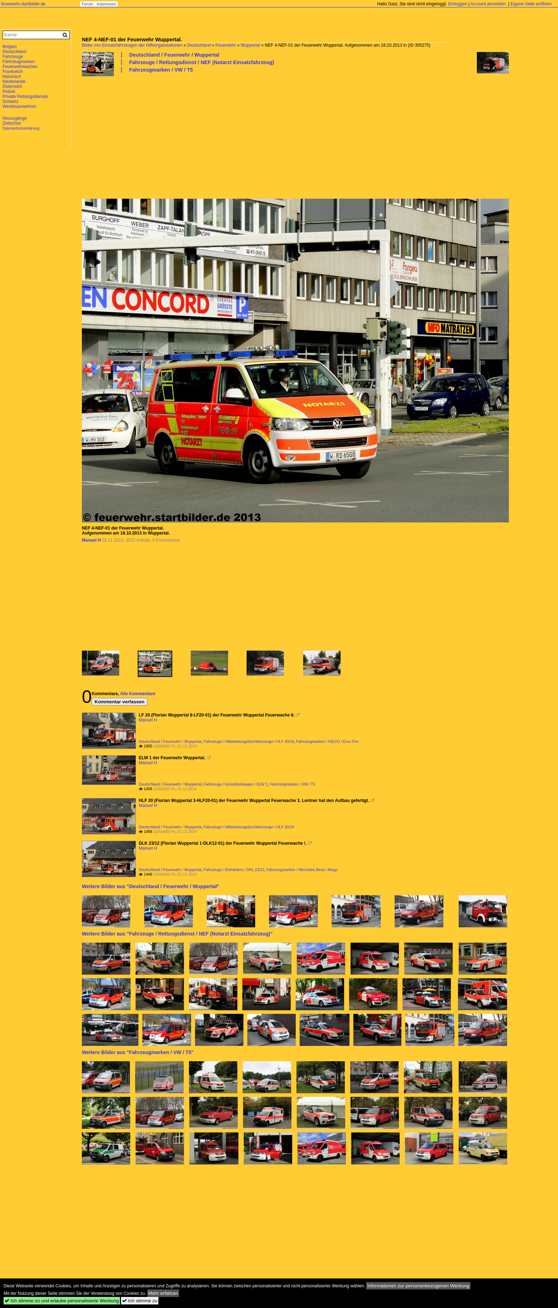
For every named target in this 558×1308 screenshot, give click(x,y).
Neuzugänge (14, 118)
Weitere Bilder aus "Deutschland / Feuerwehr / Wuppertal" (150, 886)
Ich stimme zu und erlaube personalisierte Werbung (62, 1300)
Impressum (106, 4)
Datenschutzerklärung (21, 128)
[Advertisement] (295, 135)
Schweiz (10, 101)
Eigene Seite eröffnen (530, 3)
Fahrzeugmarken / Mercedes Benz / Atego (302, 869)
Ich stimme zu (139, 1300)
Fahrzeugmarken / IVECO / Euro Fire (327, 741)
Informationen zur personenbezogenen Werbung (418, 1285)
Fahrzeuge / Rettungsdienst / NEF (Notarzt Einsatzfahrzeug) (201, 62)
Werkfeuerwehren (19, 106)
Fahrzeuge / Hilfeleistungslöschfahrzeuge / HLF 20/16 (249, 741)
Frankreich (12, 71)
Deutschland (199, 45)
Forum (87, 4)
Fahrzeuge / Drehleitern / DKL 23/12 (234, 869)
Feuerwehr (226, 45)
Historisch (11, 76)
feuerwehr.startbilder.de (23, 3)
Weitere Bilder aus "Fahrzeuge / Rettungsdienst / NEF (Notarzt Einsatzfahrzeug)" (177, 934)
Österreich (12, 86)
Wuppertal (250, 45)
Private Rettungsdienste (25, 96)
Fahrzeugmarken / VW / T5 (161, 70)
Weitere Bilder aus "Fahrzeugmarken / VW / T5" (138, 1052)
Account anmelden (488, 3)
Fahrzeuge (12, 56)
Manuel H (91, 540)
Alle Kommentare (137, 693)
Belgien (9, 46)
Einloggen (457, 3)
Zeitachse (11, 123)
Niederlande (14, 81)
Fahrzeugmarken (18, 61)
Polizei (8, 91)
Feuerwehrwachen (20, 66)
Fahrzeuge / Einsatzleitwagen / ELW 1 (236, 784)
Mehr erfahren (163, 1293)
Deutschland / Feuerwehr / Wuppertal (174, 55)
